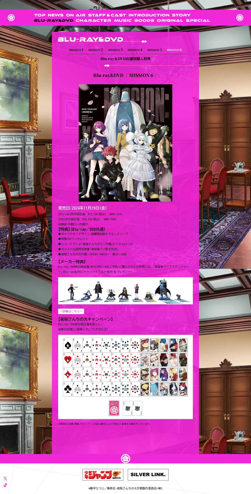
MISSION (76, 49)
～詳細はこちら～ (71, 311)
